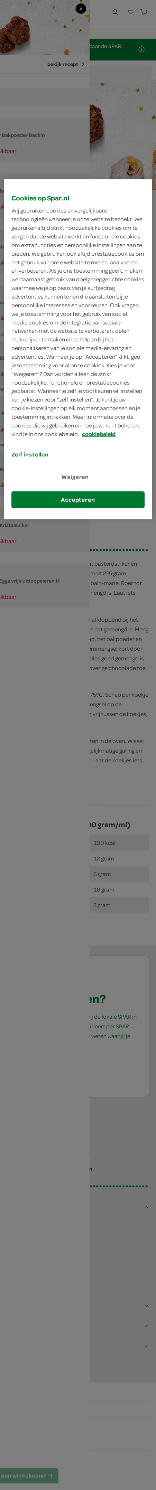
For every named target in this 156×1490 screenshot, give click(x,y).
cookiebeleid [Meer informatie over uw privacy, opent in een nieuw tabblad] (99, 434)
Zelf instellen (30, 454)
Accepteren (78, 499)
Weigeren (75, 477)
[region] (78, 349)
